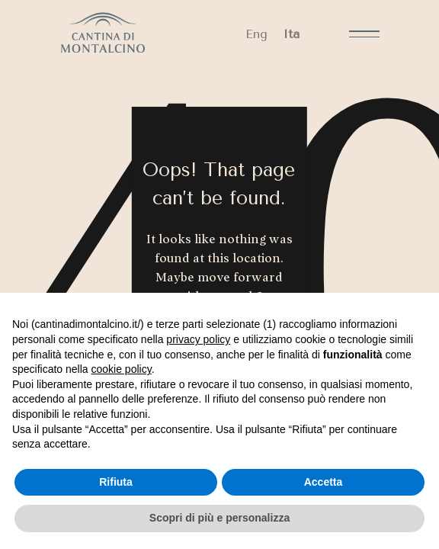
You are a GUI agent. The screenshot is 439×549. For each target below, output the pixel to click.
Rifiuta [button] (116, 482)
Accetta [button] (323, 482)
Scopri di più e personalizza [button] (219, 518)
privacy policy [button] (198, 339)
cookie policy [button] (121, 369)
